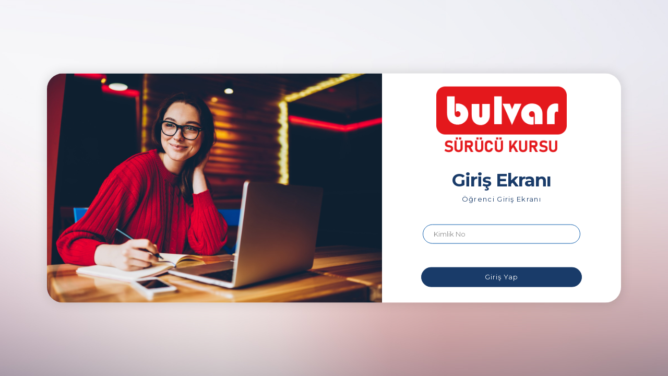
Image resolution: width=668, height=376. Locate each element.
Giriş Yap (501, 277)
